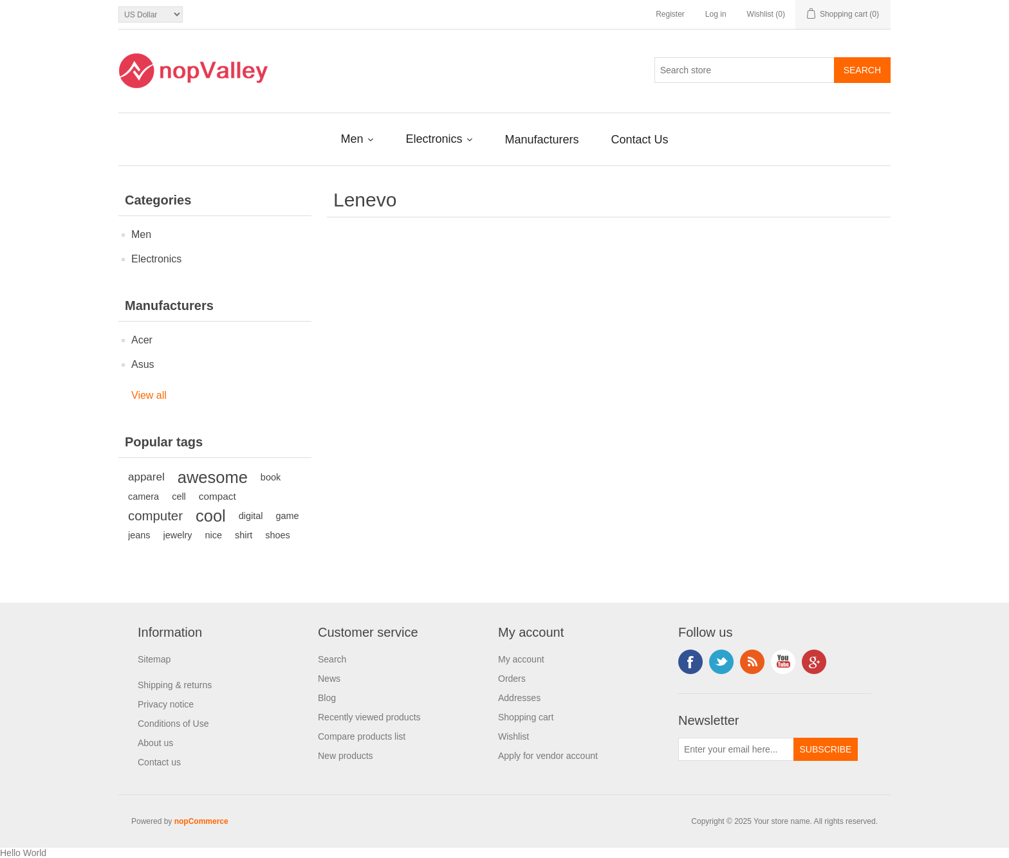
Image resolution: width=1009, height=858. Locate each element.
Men (353, 138)
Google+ (814, 662)
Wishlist (513, 736)
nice (213, 535)
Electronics (435, 138)
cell (179, 496)
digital (251, 516)
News (329, 678)
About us (155, 743)
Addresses (519, 698)
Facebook (690, 662)
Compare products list (361, 736)
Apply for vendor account (548, 756)
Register (670, 14)
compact (217, 496)
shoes (277, 535)
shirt (243, 535)
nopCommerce (201, 821)
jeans (139, 535)
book (271, 477)
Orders (512, 678)
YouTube (783, 662)
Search (332, 659)
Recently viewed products (369, 717)
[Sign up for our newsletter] (736, 749)
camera (143, 496)
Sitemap (154, 659)
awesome (213, 477)
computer (155, 516)
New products (345, 756)
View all (149, 395)
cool (211, 516)
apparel (146, 477)
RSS (752, 662)
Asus (142, 364)
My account (521, 659)
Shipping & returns (175, 685)
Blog (327, 698)
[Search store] (744, 70)
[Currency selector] (150, 14)
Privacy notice (166, 704)
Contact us (159, 762)
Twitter (721, 662)
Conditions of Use (173, 723)
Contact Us (640, 139)
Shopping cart (525, 717)
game (287, 516)
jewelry (177, 535)
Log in (716, 14)
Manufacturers (541, 139)
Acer (142, 339)
